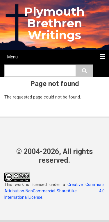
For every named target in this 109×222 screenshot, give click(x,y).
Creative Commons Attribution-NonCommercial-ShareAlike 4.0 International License (54, 191)
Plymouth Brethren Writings (54, 23)
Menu (12, 57)
